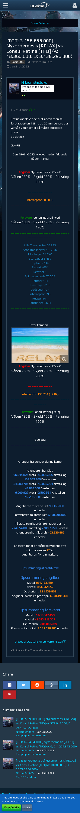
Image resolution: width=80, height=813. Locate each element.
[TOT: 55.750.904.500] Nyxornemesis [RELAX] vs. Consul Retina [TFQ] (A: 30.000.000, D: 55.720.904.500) (46, 765)
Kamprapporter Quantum (31, 735)
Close (26, 807)
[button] (5, 5)
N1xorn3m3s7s (42, 62)
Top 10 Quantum (26, 777)
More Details (11, 807)
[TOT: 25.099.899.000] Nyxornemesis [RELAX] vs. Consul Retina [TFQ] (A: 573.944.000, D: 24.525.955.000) (46, 723)
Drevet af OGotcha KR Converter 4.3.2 (38, 641)
